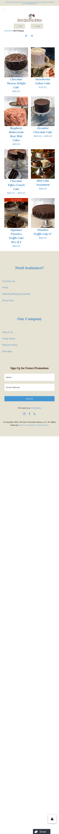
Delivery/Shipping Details (16, 294)
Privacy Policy (43, 425)
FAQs (5, 287)
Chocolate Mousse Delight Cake (16, 83)
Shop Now (8, 300)
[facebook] (29, 414)
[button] (52, 818)
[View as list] (32, 36)
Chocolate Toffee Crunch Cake (16, 185)
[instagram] (24, 414)
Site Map (7, 351)
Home (7, 30)
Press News (8, 338)
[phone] (35, 414)
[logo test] (29, 15)
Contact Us (8, 281)
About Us (7, 332)
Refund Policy (10, 345)
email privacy (36, 408)
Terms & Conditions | (28, 425)
